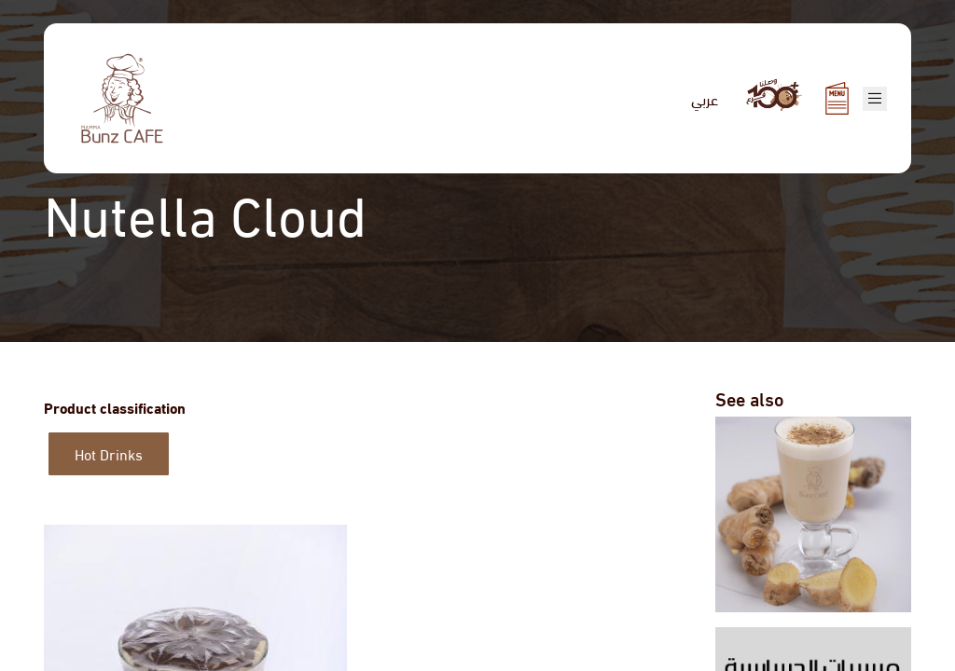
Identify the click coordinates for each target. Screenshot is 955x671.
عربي (704, 98)
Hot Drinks (109, 453)
